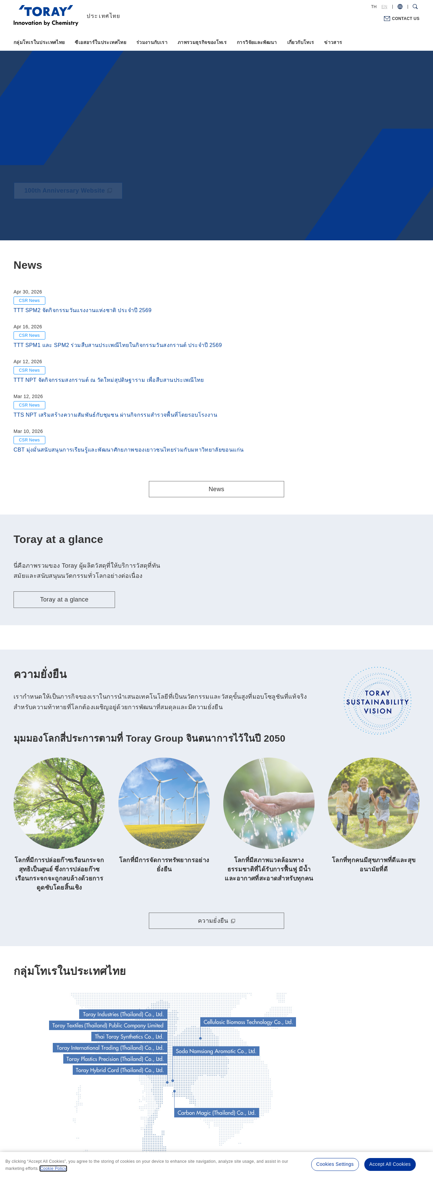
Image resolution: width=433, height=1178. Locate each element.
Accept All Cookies (390, 1164)
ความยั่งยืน (213, 920)
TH (374, 6)
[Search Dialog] (415, 7)
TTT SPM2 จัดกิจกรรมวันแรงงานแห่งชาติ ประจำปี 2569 (83, 310)
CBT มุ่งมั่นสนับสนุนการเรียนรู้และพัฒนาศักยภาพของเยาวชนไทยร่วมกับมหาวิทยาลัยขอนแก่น (129, 450)
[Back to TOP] (108, 15)
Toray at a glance (64, 599)
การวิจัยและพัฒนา (257, 42)
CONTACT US (405, 18)
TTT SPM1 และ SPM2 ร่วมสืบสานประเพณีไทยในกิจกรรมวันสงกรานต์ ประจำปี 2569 (118, 345)
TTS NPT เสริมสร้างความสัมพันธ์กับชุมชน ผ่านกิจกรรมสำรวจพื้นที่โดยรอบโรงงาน (115, 415)
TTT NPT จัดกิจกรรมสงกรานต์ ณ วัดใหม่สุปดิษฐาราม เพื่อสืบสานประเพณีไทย (109, 380)
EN (384, 6)
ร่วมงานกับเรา (151, 42)
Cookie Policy (53, 1168)
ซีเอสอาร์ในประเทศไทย (100, 42)
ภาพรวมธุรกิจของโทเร (202, 42)
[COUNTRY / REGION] (400, 7)
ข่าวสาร (333, 42)
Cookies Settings (335, 1164)
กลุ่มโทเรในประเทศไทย (39, 42)
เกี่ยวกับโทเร (300, 42)
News (216, 489)
